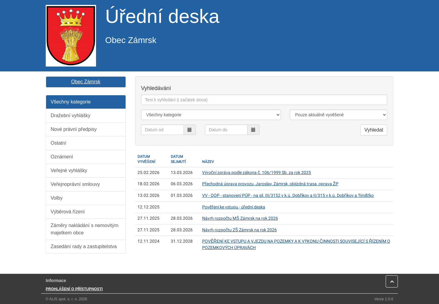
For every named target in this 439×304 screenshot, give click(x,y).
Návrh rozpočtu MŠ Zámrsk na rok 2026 (240, 218)
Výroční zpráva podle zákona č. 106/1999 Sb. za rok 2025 (256, 172)
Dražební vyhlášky (71, 115)
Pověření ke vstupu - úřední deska (233, 207)
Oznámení (62, 156)
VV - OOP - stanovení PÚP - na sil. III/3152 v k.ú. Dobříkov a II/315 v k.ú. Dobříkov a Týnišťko (288, 195)
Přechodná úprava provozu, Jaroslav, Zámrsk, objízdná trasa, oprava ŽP (270, 183)
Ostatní (58, 143)
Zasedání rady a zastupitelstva (84, 246)
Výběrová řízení (68, 211)
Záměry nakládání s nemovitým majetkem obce (84, 229)
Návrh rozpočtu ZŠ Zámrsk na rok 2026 (239, 230)
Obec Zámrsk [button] (85, 81)
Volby (56, 198)
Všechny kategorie (71, 101)
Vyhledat (373, 129)
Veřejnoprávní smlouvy (75, 184)
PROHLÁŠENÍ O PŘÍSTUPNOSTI (74, 289)
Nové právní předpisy (74, 129)
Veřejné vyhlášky (69, 170)
